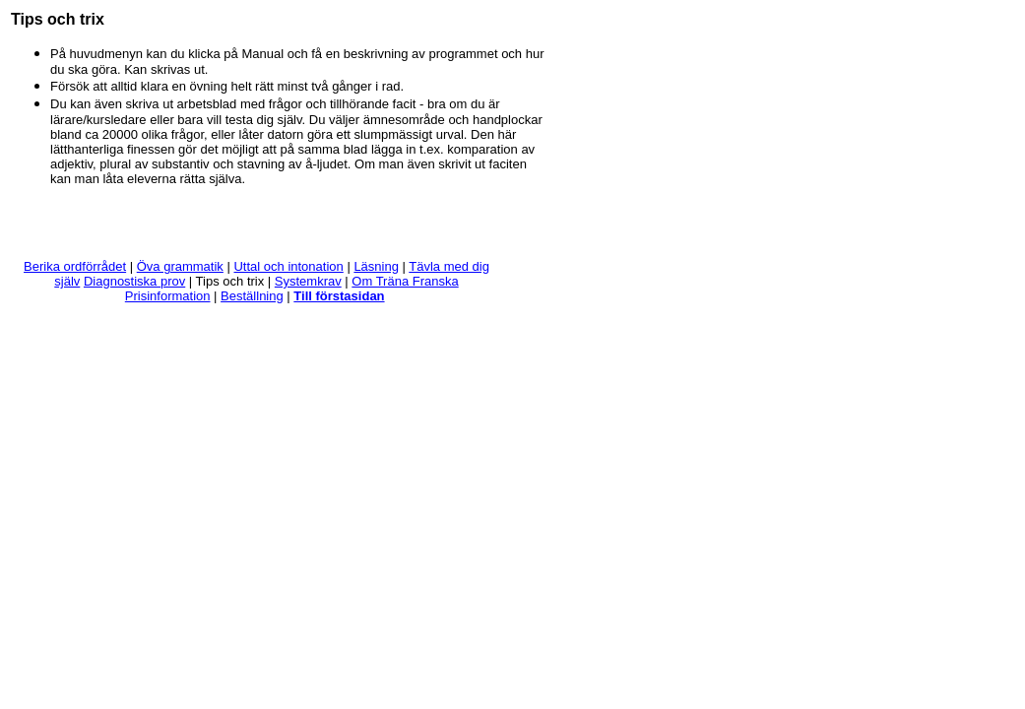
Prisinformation (168, 296)
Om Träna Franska (405, 281)
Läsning (376, 266)
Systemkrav (308, 281)
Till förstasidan (338, 296)
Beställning (252, 296)
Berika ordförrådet (75, 266)
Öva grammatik (180, 266)
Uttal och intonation (288, 266)
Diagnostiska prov (134, 281)
